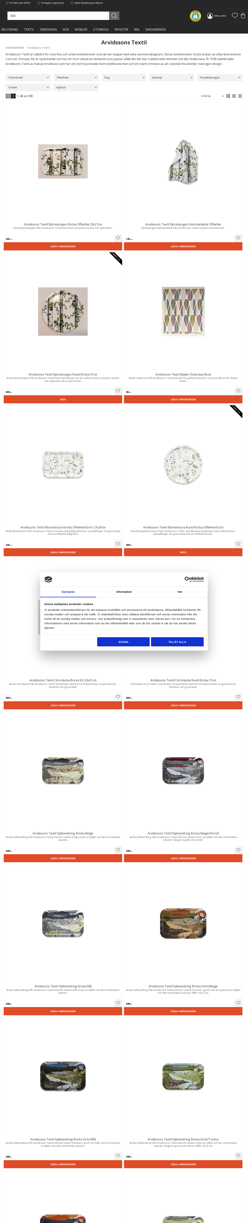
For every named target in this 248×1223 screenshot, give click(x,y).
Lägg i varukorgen (23, 178)
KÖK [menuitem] (66, 29)
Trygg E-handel (74, 1193)
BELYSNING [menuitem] (9, 29)
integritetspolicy (214, 1150)
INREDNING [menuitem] (48, 29)
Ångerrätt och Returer (78, 1197)
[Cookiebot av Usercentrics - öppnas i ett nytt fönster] (187, 579)
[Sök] (138, 16)
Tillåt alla (177, 641)
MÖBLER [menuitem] (81, 29)
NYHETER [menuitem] (121, 29)
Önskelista (133, 1215)
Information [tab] (124, 591)
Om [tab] (179, 591)
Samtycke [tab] (68, 591)
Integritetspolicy (75, 1201)
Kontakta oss (73, 1205)
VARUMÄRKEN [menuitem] (155, 29)
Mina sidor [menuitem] (220, 15)
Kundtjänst (133, 1193)
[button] (235, 16)
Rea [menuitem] (136, 29)
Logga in (131, 1211)
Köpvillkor (132, 1197)
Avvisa (123, 641)
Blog (68, 1209)
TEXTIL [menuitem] (29, 29)
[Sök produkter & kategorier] (105, 16)
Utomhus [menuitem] (101, 29)
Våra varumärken (75, 1212)
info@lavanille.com (24, 1208)
